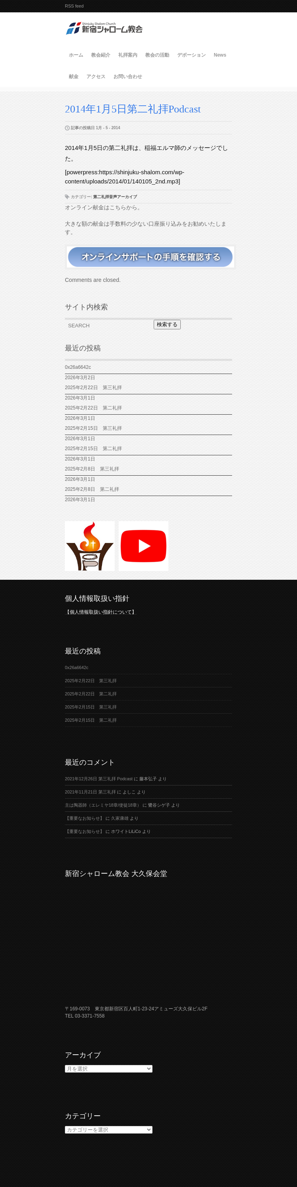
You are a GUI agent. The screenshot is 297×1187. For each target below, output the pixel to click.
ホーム (76, 55)
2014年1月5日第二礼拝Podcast (133, 109)
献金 (73, 76)
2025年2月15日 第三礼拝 (96, 428)
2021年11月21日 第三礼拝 (90, 791)
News (220, 55)
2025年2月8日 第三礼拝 (92, 469)
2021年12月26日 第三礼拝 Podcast (99, 778)
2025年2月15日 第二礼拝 (96, 448)
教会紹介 (100, 55)
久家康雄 (120, 818)
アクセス (96, 76)
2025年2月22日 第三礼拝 (93, 387)
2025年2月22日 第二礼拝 (96, 408)
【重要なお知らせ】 (84, 818)
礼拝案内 (127, 55)
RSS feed (74, 6)
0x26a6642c (78, 367)
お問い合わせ (127, 76)
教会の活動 (157, 55)
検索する (167, 324)
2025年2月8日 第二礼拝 (92, 489)
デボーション (191, 55)
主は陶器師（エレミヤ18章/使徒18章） (103, 805)
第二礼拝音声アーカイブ (115, 197)
